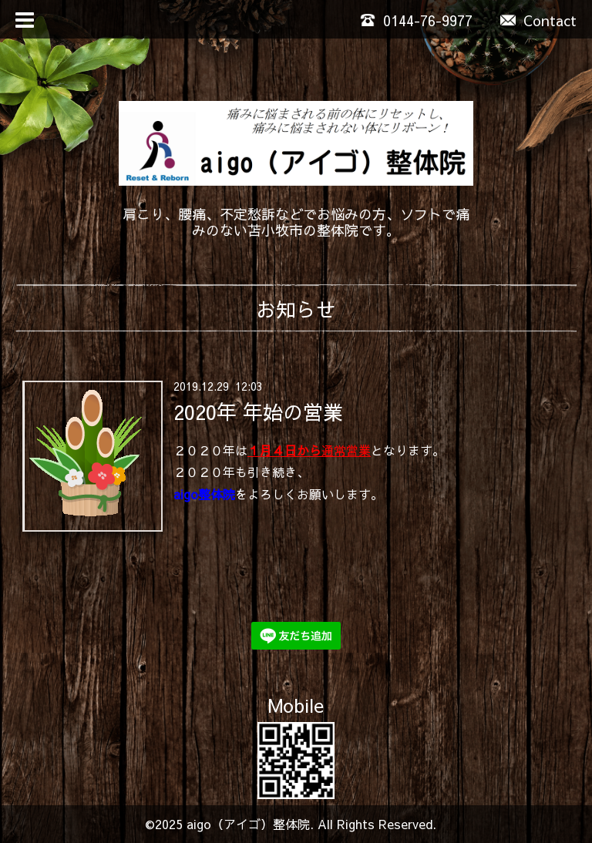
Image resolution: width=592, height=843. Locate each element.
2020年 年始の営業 (258, 411)
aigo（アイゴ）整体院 (248, 823)
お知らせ (296, 309)
